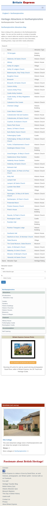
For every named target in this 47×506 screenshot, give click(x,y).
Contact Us (6, 499)
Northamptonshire (17, 13)
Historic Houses (7, 310)
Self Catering (6, 331)
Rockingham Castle (13, 218)
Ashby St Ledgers (13, 66)
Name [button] (9, 50)
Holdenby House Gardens (16, 160)
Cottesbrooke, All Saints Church (17, 118)
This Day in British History (11, 493)
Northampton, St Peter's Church (18, 199)
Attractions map (8, 297)
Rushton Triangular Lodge (16, 228)
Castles (4, 301)
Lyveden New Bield (13, 187)
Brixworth (10, 79)
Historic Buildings (7, 306)
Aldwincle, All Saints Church (16, 59)
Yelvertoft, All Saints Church (16, 257)
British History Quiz (9, 486)
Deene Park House (13, 125)
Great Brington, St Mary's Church (18, 153)
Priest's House (12, 209)
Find (2, 269)
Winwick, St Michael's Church (17, 254)
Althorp (9, 62)
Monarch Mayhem (9, 491)
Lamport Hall (11, 180)
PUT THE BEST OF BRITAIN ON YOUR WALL (23, 362)
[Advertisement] (23, 388)
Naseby (9, 190)
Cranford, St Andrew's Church (17, 122)
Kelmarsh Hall (12, 167)
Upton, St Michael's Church (16, 247)
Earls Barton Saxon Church (16, 132)
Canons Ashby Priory (14, 90)
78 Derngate (11, 53)
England (6, 13)
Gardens (5, 303)
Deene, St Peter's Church (15, 128)
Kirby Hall (10, 176)
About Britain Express (10, 504)
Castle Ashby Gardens (14, 93)
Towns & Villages (7, 314)
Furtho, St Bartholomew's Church (18, 144)
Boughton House (12, 76)
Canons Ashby (12, 86)
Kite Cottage (7, 440)
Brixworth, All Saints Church (16, 83)
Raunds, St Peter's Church (16, 215)
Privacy (5, 502)
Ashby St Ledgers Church (15, 69)
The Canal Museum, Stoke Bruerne (19, 244)
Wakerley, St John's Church (16, 250)
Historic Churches (7, 308)
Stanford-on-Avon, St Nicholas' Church (20, 237)
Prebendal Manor (13, 203)
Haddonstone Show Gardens (17, 157)
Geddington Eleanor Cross (16, 148)
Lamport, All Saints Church (16, 183)
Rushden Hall (11, 222)
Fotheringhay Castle (14, 135)
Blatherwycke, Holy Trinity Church (18, 72)
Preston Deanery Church (15, 206)
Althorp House (6, 321)
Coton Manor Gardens (14, 111)
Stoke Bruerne (12, 240)
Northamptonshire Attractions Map (13, 27)
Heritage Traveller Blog (10, 484)
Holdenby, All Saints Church (16, 164)
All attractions (6, 295)
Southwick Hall (12, 233)
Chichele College (13, 106)
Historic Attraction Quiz (10, 489)
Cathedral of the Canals (15, 102)
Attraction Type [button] (39, 50)
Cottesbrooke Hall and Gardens (17, 115)
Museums (5, 312)
